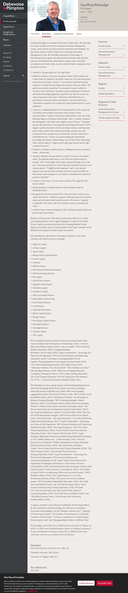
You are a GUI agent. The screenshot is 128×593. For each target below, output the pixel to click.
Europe (101, 88)
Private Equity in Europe (109, 117)
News (6, 39)
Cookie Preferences (86, 584)
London (83, 17)
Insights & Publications (9, 33)
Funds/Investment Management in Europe (108, 110)
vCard (90, 12)
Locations (7, 66)
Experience (8, 26)
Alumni (6, 61)
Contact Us (8, 70)
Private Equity (104, 46)
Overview (35, 33)
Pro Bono (7, 57)
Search (22, 75)
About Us (7, 53)
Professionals (10, 21)
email (82, 12)
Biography (46, 33)
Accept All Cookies (104, 584)
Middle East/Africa (106, 93)
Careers (7, 45)
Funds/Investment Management (106, 53)
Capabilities (9, 15)
